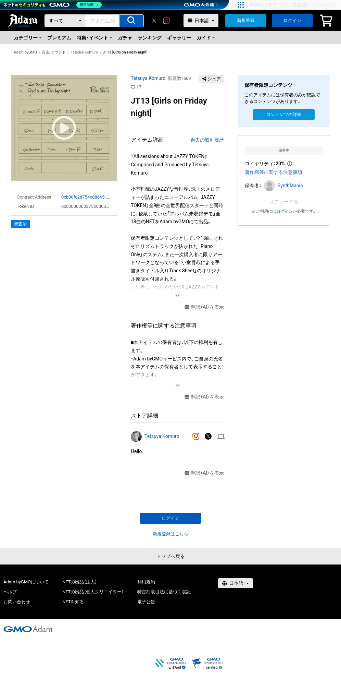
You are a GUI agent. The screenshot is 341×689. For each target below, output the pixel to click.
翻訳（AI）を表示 (204, 307)
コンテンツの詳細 (284, 114)
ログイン (292, 20)
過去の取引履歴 (207, 140)
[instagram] (166, 20)
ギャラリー (179, 37)
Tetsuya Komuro (84, 52)
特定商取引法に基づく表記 (164, 591)
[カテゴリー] (65, 20)
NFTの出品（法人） (79, 581)
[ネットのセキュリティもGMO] (52, 5)
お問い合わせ (16, 601)
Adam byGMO (25, 52)
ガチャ (125, 37)
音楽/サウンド (54, 52)
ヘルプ (10, 591)
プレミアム (59, 37)
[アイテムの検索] (131, 20)
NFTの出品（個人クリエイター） (93, 591)
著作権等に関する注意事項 (273, 172)
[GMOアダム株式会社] (27, 629)
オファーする (283, 201)
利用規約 (146, 581)
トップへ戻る (170, 556)
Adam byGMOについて (26, 581)
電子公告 (146, 601)
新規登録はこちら (170, 533)
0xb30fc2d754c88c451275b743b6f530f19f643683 (86, 197)
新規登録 (246, 20)
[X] (154, 20)
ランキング (150, 37)
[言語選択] (201, 20)
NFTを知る (73, 601)
